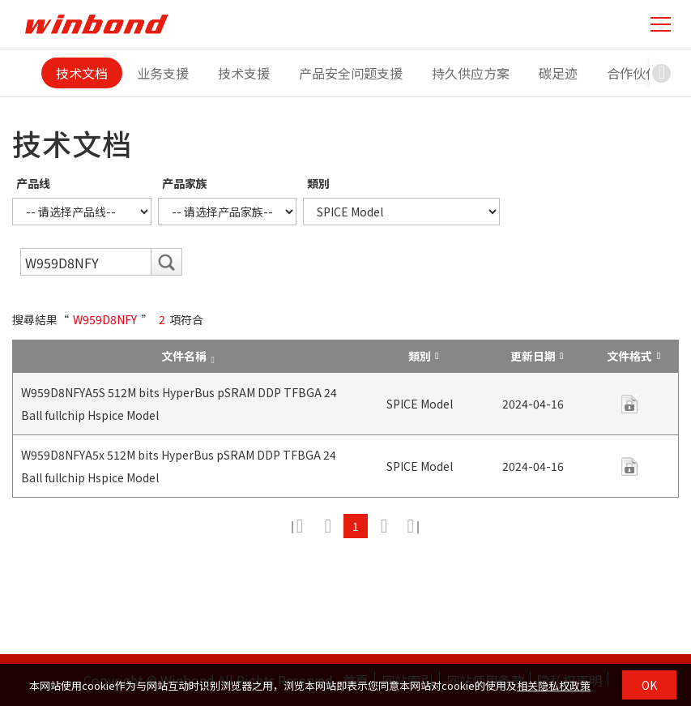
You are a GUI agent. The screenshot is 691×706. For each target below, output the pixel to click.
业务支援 (163, 73)
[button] (662, 73)
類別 (318, 183)
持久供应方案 (471, 73)
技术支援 (244, 73)
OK (649, 685)
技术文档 (82, 73)
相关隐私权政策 (554, 685)
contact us (629, 404)
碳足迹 (558, 73)
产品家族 (184, 183)
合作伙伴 (633, 73)
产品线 (33, 183)
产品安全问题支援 (351, 73)
